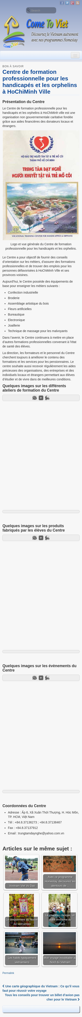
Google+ (72, 3)
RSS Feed (77, 3)
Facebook (62, 3)
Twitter (67, 3)
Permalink (8, 973)
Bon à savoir (13, 66)
